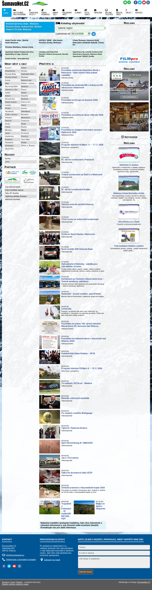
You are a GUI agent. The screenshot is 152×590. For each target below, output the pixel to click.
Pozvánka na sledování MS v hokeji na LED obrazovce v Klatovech (82, 86)
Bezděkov (25, 114)
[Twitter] (140, 2)
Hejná (7, 124)
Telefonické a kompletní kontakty (21, 559)
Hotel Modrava (11, 43)
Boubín (8, 159)
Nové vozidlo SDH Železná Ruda (77, 249)
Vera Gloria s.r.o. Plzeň (129, 221)
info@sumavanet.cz (15, 555)
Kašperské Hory (27, 74)
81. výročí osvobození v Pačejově (77, 159)
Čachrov (24, 96)
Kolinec (24, 108)
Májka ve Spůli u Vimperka (100, 506)
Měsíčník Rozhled (12, 199)
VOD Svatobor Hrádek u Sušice (128, 246)
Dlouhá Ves (10, 99)
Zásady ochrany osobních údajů (15, 584)
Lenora (8, 105)
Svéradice (9, 142)
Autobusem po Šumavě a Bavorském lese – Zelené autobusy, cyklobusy (82, 280)
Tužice (7, 127)
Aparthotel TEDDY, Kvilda (83, 56)
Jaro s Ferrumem (69, 458)
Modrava (24, 77)
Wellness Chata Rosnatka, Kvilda (128, 193)
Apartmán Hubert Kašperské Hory (19, 52)
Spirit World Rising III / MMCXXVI (77, 443)
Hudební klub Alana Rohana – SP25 (78, 353)
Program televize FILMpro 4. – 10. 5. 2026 (81, 368)
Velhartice (9, 111)
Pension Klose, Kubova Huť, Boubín (24, 27)
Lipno (7, 162)
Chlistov (24, 136)
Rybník (23, 142)
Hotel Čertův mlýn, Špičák (16, 40)
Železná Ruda (10, 74)
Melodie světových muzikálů (75, 398)
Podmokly (9, 139)
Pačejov (8, 121)
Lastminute (61, 33)
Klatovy (8, 68)
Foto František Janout (14, 190)
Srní (7, 83)
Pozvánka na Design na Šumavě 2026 (79, 100)
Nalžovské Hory (11, 86)
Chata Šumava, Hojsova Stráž (86, 40)
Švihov (24, 90)
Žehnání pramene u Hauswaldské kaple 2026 (83, 487)
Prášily (24, 93)
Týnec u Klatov (11, 114)
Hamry (7, 93)
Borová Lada (26, 80)
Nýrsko (24, 71)
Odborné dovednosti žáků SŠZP (76, 473)
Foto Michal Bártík (12, 187)
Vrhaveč (8, 118)
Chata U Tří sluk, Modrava (18, 29)
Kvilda (7, 80)
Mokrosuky (25, 118)
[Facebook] (136, 2)
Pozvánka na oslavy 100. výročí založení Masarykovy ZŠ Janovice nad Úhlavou (81, 324)
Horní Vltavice (11, 102)
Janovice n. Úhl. (11, 90)
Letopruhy (66, 309)
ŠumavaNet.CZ (143, 582)
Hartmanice (25, 111)
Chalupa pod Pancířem (48, 52)
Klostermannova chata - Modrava (22, 24)
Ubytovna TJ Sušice (129, 165)
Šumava (5, 582)
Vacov (23, 105)
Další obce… (10, 149)
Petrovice (25, 133)
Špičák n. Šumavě (28, 146)
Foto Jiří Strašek (12, 193)
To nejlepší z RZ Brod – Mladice (76, 383)
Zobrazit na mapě (52, 560)
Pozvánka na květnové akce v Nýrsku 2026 (82, 115)
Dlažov (24, 127)
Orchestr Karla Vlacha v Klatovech (78, 234)
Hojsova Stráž (11, 77)
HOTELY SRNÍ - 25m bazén (51, 40)
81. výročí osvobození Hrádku (75, 189)
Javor (7, 133)
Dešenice (24, 86)
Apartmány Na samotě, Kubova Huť (87, 52)
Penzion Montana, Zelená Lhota (19, 47)
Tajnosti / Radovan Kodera (74, 428)
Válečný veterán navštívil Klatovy (77, 204)
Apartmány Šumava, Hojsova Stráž (87, 54)
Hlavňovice (9, 136)
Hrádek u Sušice (27, 83)
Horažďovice (10, 71)
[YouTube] (144, 2)
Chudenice (9, 146)
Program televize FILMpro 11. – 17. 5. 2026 (82, 145)
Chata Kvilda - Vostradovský (17, 59)
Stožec (8, 108)
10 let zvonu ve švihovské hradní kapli (79, 219)
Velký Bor (25, 139)
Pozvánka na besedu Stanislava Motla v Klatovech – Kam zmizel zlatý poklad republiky (80, 72)
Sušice (23, 68)
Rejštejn (24, 99)
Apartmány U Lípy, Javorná (16, 54)
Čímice (23, 130)
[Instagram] (148, 2)
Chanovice (25, 121)
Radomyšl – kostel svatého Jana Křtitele (81, 294)
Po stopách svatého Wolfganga (76, 413)
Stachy (8, 96)
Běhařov (8, 130)
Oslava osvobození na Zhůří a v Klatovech (81, 174)
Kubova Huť (26, 102)
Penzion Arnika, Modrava (50, 43)
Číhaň (23, 124)
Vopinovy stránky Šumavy (16, 196)
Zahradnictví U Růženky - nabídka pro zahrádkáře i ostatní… (79, 265)
